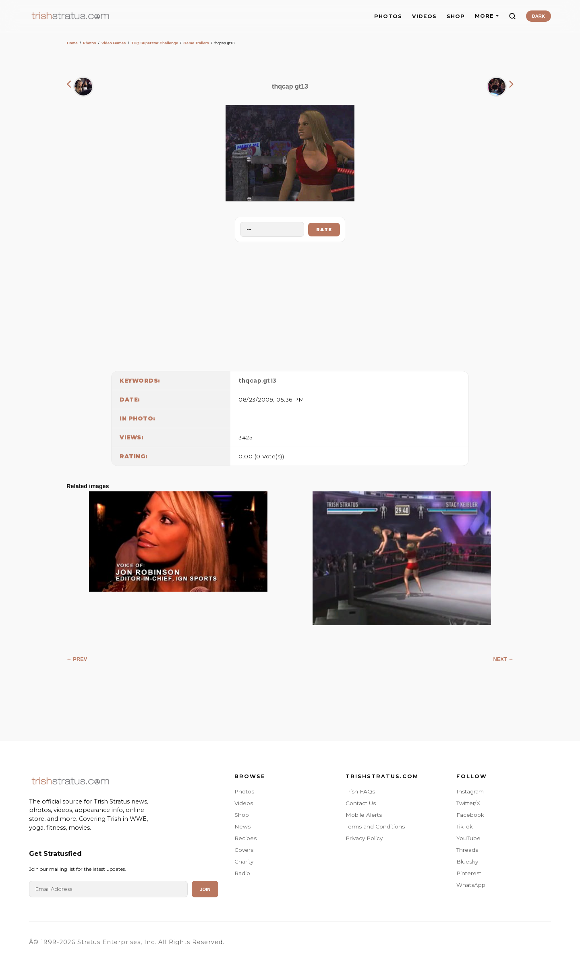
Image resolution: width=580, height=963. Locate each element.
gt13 (270, 380)
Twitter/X (468, 803)
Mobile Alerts (364, 815)
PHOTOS (388, 16)
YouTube (468, 838)
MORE (487, 16)
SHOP (456, 16)
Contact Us (361, 803)
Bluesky (467, 861)
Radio (242, 873)
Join (205, 889)
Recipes (245, 838)
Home (72, 43)
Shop (241, 815)
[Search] (512, 16)
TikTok (464, 826)
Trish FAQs (360, 791)
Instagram (470, 791)
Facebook (470, 815)
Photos (89, 43)
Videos (243, 803)
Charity (243, 861)
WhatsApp (470, 885)
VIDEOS (424, 16)
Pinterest (468, 873)
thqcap (249, 380)
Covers (243, 850)
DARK (538, 16)
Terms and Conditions (375, 826)
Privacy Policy (364, 838)
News (242, 826)
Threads (467, 850)
